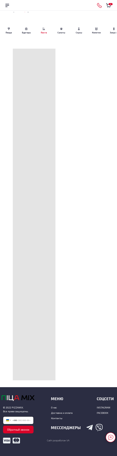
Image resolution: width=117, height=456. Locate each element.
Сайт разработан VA (58, 440)
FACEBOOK (102, 412)
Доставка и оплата (62, 412)
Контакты (56, 418)
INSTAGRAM (103, 407)
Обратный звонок (18, 429)
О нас (54, 407)
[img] (58, 5)
